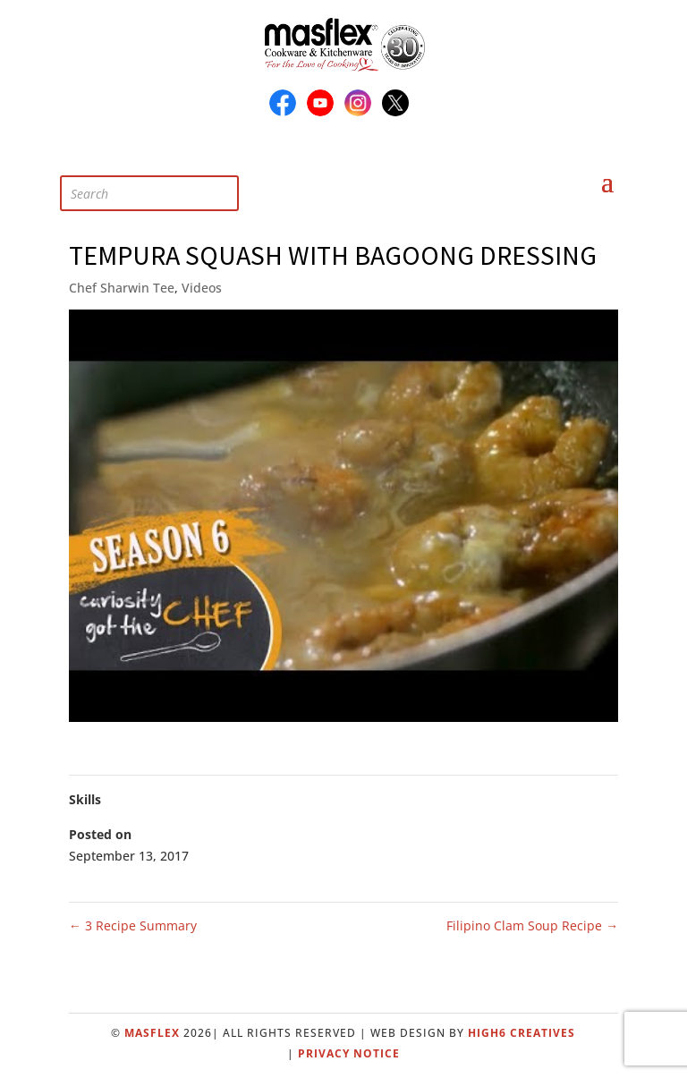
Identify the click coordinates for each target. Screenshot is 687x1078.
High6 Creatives (521, 1032)
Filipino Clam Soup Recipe (532, 925)
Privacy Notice (349, 1053)
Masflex (152, 1032)
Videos (202, 287)
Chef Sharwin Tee (121, 287)
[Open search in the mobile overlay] (163, 171)
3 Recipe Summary (133, 925)
